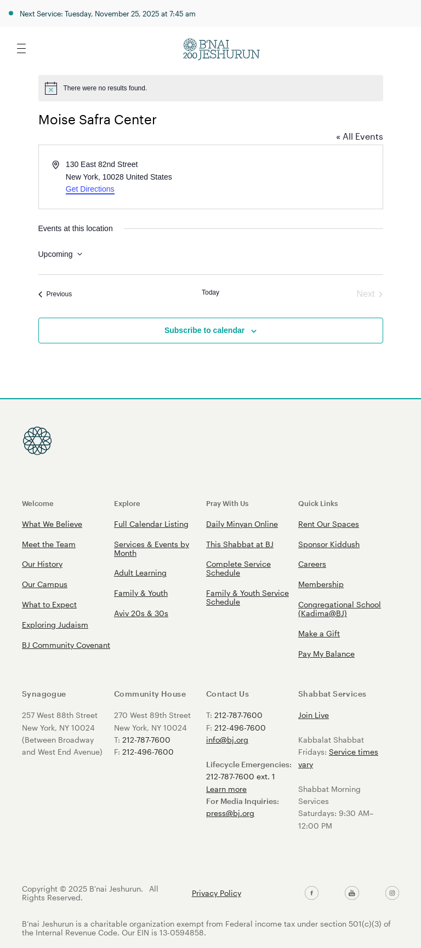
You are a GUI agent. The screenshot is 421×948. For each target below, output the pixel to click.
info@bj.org (227, 739)
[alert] (210, 88)
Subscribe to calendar (204, 330)
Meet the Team (49, 544)
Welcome (38, 503)
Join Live (313, 715)
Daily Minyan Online (242, 523)
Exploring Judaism (55, 624)
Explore (127, 503)
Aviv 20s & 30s (141, 613)
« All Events (359, 136)
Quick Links (318, 503)
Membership (321, 584)
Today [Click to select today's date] (210, 292)
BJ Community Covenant (66, 645)
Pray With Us (227, 503)
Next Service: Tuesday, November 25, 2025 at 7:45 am (108, 13)
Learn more (226, 789)
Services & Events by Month (151, 548)
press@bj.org (230, 813)
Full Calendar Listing (151, 523)
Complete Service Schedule (238, 568)
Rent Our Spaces (328, 523)
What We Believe (52, 523)
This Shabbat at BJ (240, 544)
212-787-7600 (146, 739)
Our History (42, 563)
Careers (312, 563)
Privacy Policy (216, 893)
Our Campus (44, 584)
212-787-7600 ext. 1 (240, 776)
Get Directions (90, 189)
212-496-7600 (148, 751)
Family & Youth (141, 592)
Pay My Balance (326, 653)
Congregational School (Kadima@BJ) (339, 609)
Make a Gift (319, 633)
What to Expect (49, 604)
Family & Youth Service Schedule (247, 597)
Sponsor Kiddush (329, 544)
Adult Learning (140, 572)
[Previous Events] (55, 294)
